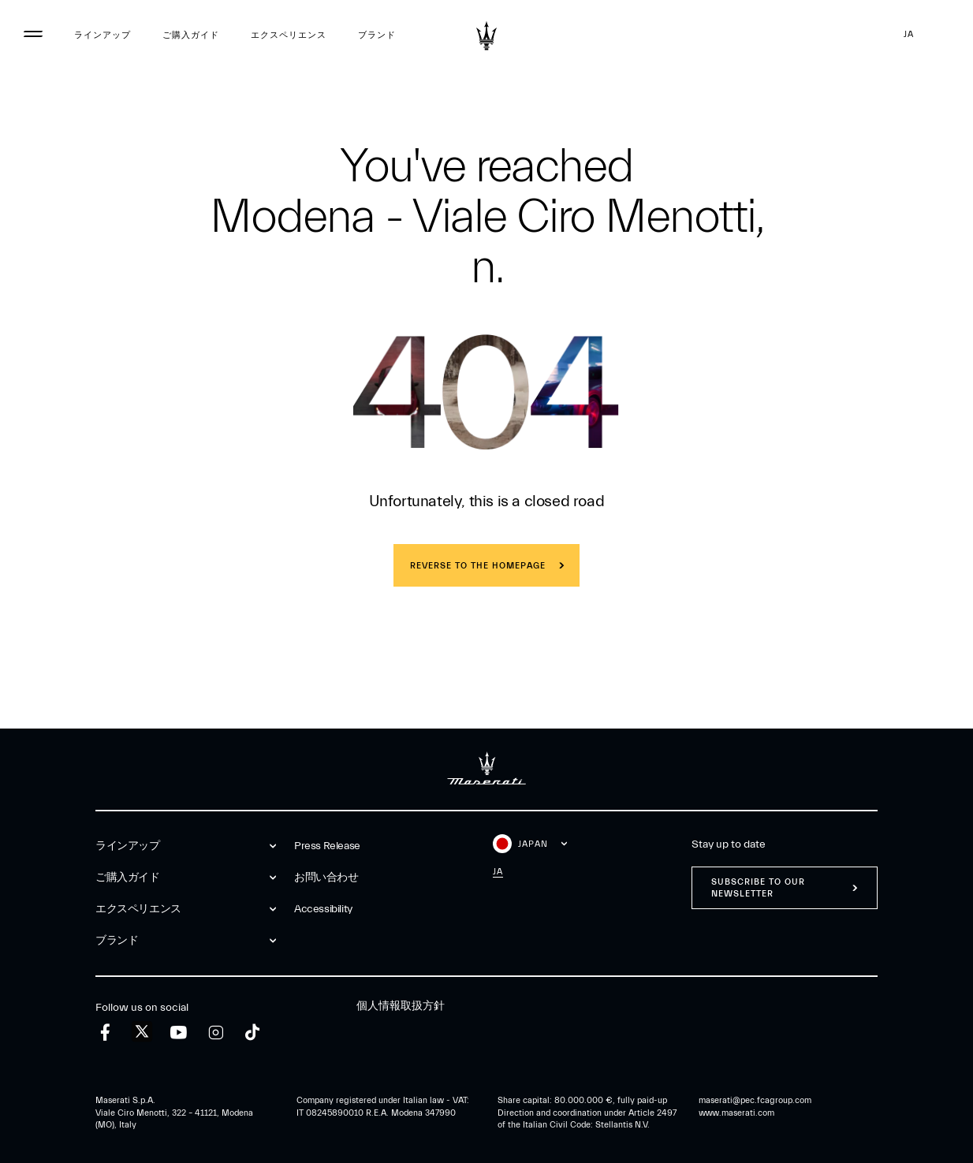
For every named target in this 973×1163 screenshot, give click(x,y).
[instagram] (215, 1032)
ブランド (377, 35)
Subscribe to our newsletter (758, 888)
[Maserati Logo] (486, 35)
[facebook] (105, 1032)
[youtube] (178, 1032)
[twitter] (142, 1032)
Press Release (327, 846)
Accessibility (323, 909)
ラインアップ (102, 35)
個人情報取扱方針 (400, 1006)
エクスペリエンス (288, 35)
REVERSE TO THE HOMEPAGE (478, 566)
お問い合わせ (326, 877)
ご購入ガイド (190, 35)
